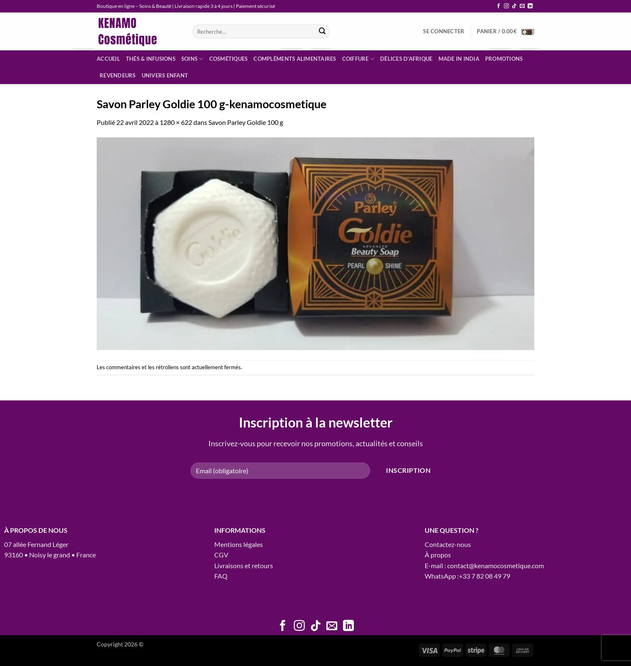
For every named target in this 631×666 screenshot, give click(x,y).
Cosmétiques (228, 58)
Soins (192, 59)
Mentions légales (238, 544)
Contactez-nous (448, 544)
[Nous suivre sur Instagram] (506, 6)
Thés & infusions (150, 58)
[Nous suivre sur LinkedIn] (530, 6)
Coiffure (358, 59)
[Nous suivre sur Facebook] (498, 6)
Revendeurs (118, 75)
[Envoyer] (322, 32)
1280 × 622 (176, 122)
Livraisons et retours (243, 565)
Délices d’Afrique (406, 58)
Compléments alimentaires (294, 58)
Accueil (108, 58)
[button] (443, 31)
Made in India (458, 58)
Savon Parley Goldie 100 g (245, 122)
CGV (221, 555)
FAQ (221, 576)
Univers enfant (165, 75)
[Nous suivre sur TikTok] (514, 6)
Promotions (504, 58)
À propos (438, 555)
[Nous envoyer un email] (522, 6)
